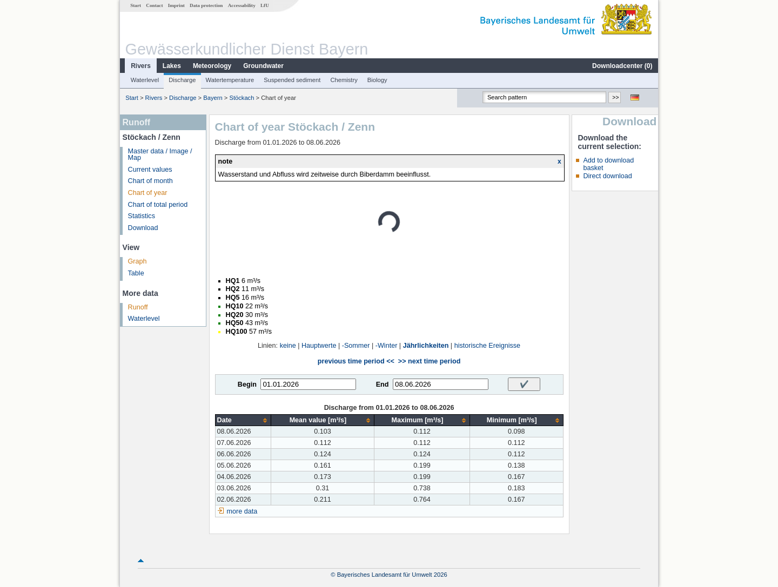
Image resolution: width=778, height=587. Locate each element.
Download (143, 228)
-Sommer (356, 345)
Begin (247, 384)
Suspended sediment (292, 80)
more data (242, 511)
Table (136, 273)
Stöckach (241, 98)
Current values (150, 169)
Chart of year (147, 193)
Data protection (206, 5)
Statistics (141, 216)
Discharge (182, 80)
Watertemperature (230, 80)
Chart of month (150, 181)
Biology (377, 80)
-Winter (386, 345)
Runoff (138, 307)
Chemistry (343, 80)
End (382, 384)
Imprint (176, 5)
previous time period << (356, 361)
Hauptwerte (318, 345)
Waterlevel (145, 80)
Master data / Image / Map (160, 154)
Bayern (212, 98)
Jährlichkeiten (426, 345)
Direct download (607, 176)
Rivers (141, 66)
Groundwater (263, 66)
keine (288, 345)
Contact (154, 5)
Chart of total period (158, 204)
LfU (264, 5)
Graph (137, 261)
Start (135, 5)
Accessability (242, 5)
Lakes (172, 66)
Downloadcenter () (622, 66)
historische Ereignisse (487, 345)
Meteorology (212, 66)
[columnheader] (243, 420)
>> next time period (429, 361)
